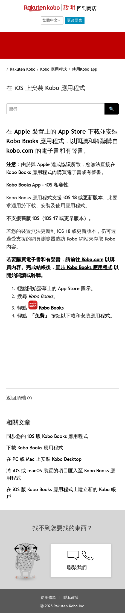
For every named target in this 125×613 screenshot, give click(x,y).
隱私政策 (71, 597)
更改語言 (74, 20)
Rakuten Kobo (22, 69)
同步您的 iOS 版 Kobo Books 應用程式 (47, 436)
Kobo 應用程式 (53, 69)
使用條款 (48, 597)
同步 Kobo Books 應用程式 (84, 267)
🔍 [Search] (111, 109)
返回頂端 (19, 398)
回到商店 (86, 8)
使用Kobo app (84, 69)
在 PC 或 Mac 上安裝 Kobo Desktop (44, 459)
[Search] (55, 108)
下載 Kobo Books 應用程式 (34, 447)
